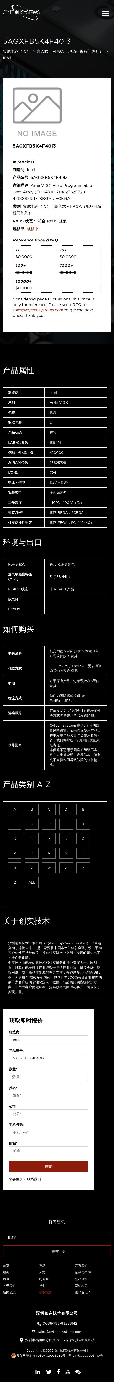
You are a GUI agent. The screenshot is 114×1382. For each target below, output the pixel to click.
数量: (13, 1069)
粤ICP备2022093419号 (85, 1355)
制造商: (14, 1032)
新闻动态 (9, 1292)
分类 (42, 1272)
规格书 (33, 228)
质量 (6, 1279)
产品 (42, 1265)
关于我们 (9, 1285)
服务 (6, 1272)
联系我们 (34, 1179)
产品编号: (16, 1051)
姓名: (13, 1088)
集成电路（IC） (17, 51)
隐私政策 (81, 1279)
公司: (13, 1106)
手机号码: (16, 1125)
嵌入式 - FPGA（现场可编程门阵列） (70, 51)
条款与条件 (83, 1272)
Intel (7, 58)
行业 (42, 1285)
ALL (31, 882)
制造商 (44, 1279)
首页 (6, 1265)
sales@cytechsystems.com (38, 310)
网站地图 (81, 1285)
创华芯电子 (83, 1292)
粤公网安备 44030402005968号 (38, 1355)
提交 (48, 1166)
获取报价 (45, 1292)
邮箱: (13, 1143)
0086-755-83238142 (60, 1323)
